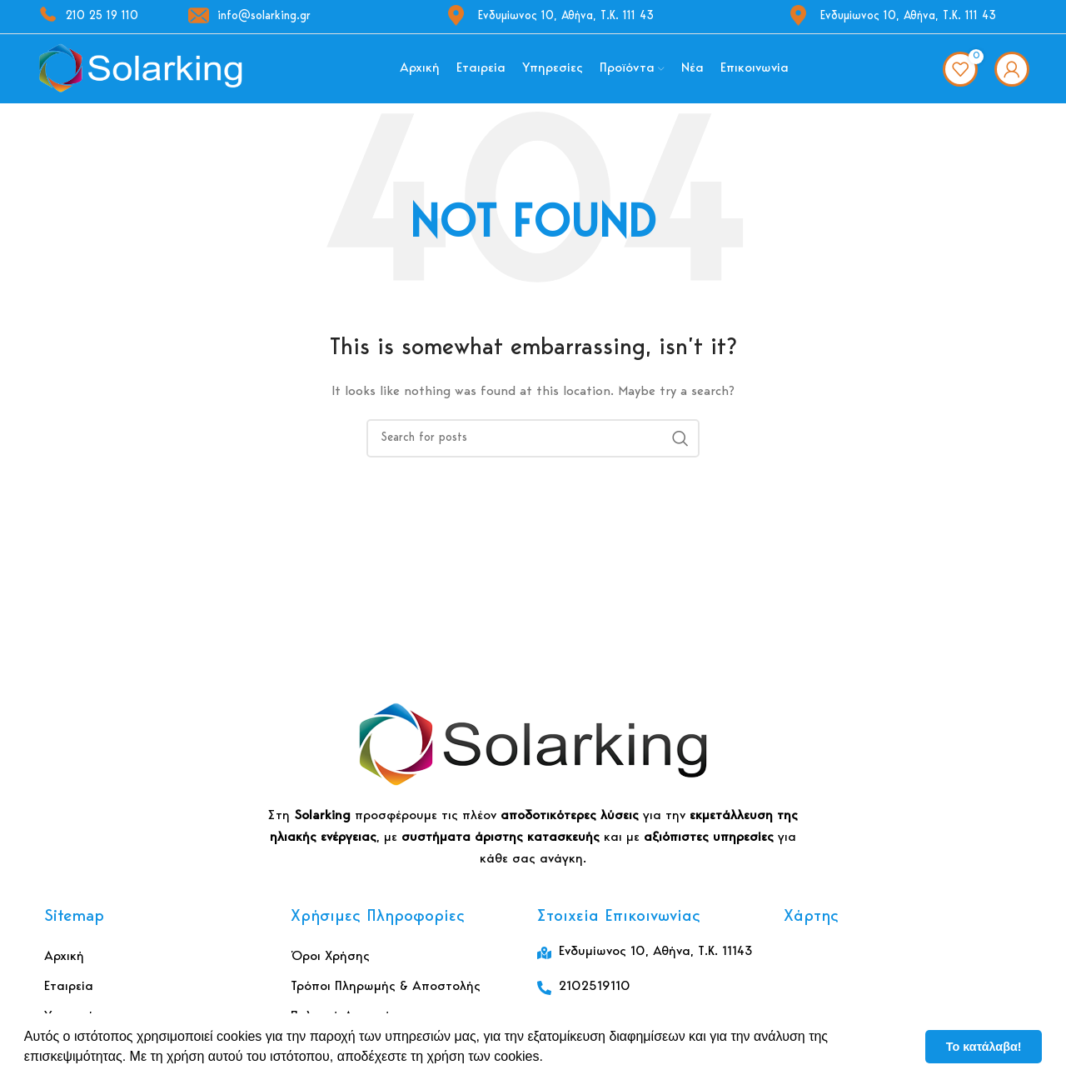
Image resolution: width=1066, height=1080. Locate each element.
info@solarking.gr (249, 16)
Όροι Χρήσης (330, 962)
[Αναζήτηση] (533, 444)
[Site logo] (141, 72)
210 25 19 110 (87, 16)
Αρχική (64, 962)
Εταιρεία (68, 992)
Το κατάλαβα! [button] (984, 1046)
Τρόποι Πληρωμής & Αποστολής (386, 992)
